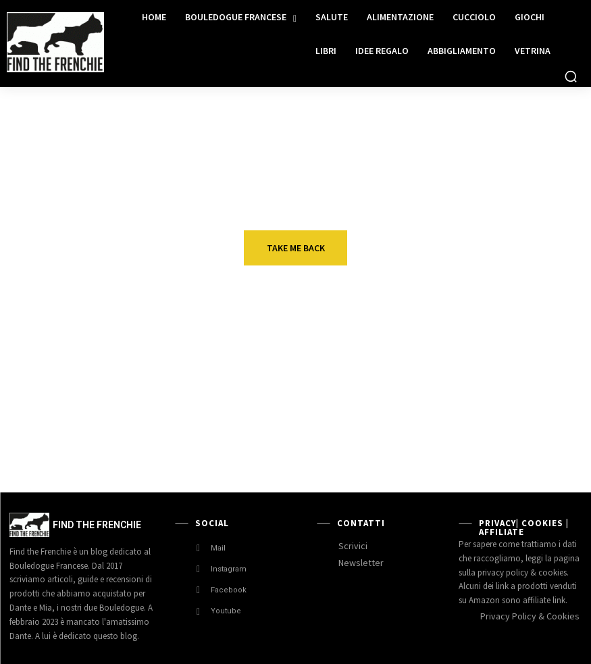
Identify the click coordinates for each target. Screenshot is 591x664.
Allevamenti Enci (511, 413)
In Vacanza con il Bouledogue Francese (314, 431)
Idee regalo (100, 334)
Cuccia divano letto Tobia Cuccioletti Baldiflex (123, 352)
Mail (218, 548)
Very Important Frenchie (507, 337)
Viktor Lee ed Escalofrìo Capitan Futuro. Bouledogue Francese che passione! (521, 371)
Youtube (226, 611)
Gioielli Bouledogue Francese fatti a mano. (116, 431)
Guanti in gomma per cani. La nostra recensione (323, 352)
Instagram (229, 569)
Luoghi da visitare (315, 413)
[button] (570, 76)
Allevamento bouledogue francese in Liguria (521, 431)
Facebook (229, 590)
